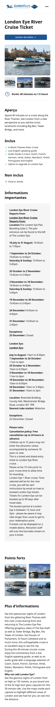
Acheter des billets (25, 37)
